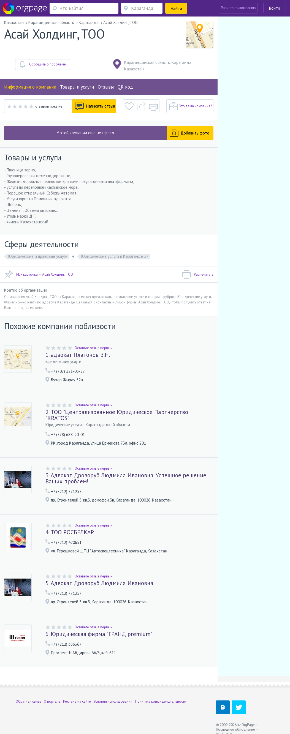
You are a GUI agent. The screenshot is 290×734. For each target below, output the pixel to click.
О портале (52, 701)
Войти (274, 8)
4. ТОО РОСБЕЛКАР (69, 532)
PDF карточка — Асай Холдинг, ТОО (38, 274)
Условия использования (113, 701)
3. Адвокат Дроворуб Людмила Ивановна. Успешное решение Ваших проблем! (125, 478)
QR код (125, 87)
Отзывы (106, 87)
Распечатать (197, 274)
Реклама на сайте (77, 701)
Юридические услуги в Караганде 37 (114, 256)
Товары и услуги (77, 87)
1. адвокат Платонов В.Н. (77, 354)
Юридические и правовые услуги (37, 256)
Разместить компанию (238, 8)
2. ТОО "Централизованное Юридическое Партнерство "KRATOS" (116, 415)
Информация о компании (30, 87)
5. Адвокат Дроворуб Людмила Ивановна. (100, 583)
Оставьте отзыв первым (94, 348)
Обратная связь (28, 701)
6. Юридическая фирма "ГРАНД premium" (99, 634)
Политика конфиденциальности (160, 701)
